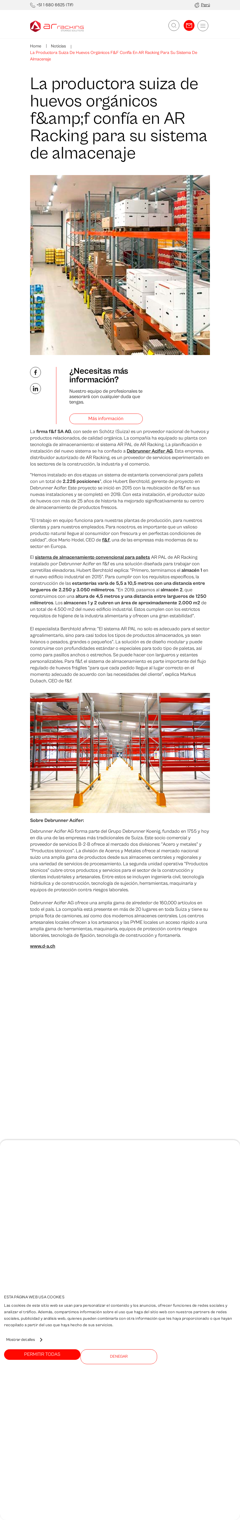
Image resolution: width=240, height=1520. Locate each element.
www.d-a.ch (42, 946)
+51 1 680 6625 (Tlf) (55, 4)
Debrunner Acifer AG (150, 451)
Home (35, 46)
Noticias (58, 46)
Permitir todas (42, 1354)
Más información (106, 418)
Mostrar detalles (20, 1339)
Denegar (119, 1356)
